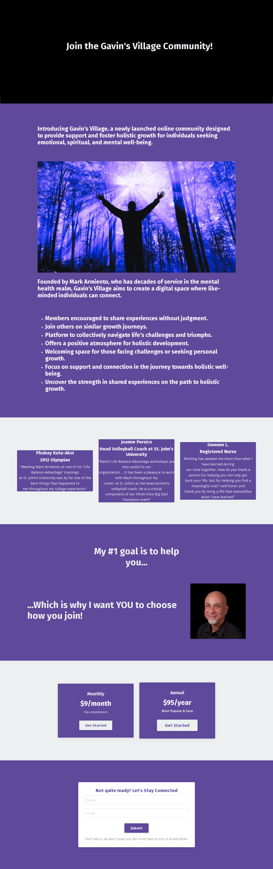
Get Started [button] (95, 725)
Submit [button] (136, 828)
